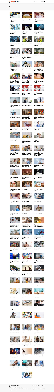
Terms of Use (40, 385)
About (32, 385)
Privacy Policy (35, 385)
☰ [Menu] (44, 1)
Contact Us (43, 385)
